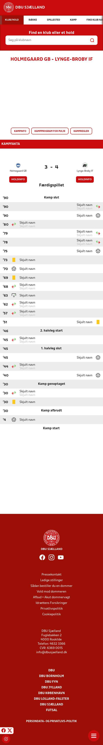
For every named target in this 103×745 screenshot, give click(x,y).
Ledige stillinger (51, 580)
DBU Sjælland (51, 704)
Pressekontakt (51, 574)
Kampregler (81, 131)
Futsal (51, 710)
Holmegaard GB (18, 171)
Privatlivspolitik (51, 608)
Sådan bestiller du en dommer (51, 586)
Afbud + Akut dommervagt (51, 597)
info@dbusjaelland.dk (51, 652)
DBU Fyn (51, 681)
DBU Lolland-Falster (51, 698)
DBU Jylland (51, 687)
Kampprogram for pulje (49, 131)
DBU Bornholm (51, 676)
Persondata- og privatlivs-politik (51, 721)
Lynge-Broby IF (85, 171)
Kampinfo (20, 131)
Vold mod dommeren (51, 591)
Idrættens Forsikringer (51, 603)
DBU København (51, 693)
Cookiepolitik (51, 614)
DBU (51, 670)
